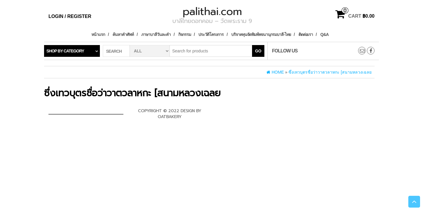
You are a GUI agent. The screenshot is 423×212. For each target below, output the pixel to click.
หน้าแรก (98, 34)
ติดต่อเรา (305, 34)
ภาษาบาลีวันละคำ (156, 34)
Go (258, 51)
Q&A (324, 34)
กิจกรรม (184, 34)
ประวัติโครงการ (211, 34)
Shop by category (65, 51)
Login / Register (69, 16)
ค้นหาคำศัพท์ (123, 34)
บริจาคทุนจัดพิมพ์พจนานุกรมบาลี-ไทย (261, 34)
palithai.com (212, 11)
